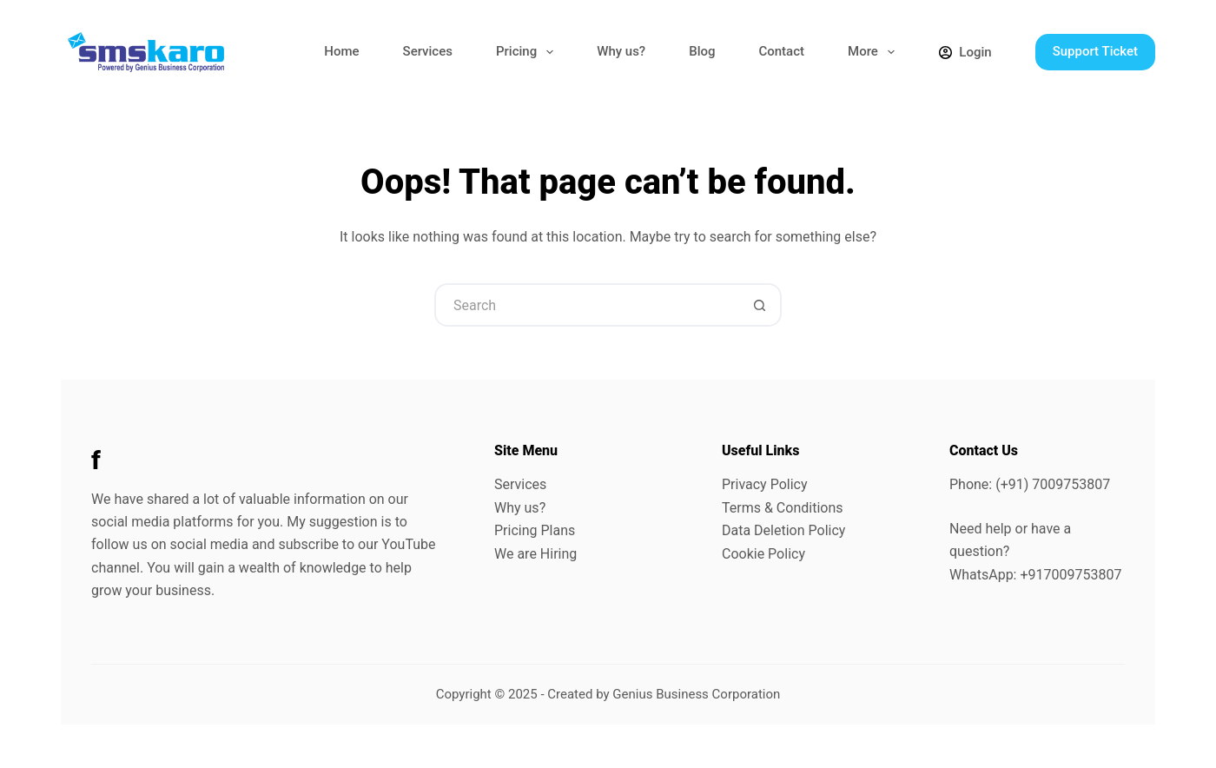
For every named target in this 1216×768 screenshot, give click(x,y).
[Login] (965, 52)
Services (428, 51)
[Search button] (760, 305)
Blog (702, 51)
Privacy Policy (765, 484)
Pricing (528, 52)
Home (341, 51)
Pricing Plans (534, 530)
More (875, 52)
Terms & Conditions (782, 508)
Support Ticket (1095, 51)
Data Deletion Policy (783, 530)
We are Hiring (535, 554)
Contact (781, 51)
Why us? (621, 51)
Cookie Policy (763, 554)
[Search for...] (586, 305)
